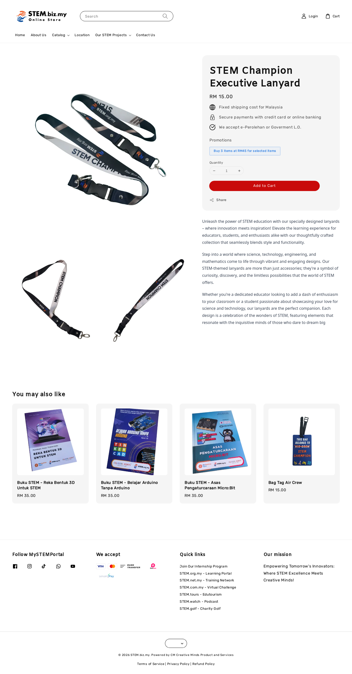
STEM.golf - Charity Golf (200, 609)
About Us (38, 35)
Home (20, 35)
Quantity (216, 162)
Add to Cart (264, 185)
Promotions (220, 140)
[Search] (165, 16)
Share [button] (218, 200)
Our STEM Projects (111, 35)
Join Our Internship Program (203, 566)
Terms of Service (150, 664)
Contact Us (145, 35)
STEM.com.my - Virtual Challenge (208, 587)
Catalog (58, 35)
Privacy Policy (178, 664)
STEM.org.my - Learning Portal (205, 573)
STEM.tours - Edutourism (201, 594)
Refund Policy (203, 664)
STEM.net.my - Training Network (207, 580)
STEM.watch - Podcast (199, 601)
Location (82, 35)
